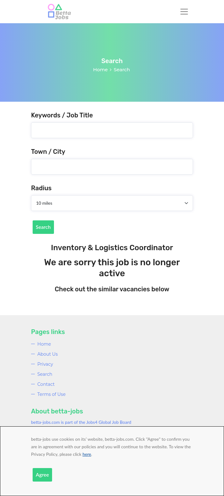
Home (100, 70)
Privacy (45, 364)
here (87, 454)
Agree (42, 474)
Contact (46, 384)
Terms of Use (51, 394)
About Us (47, 354)
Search (43, 227)
